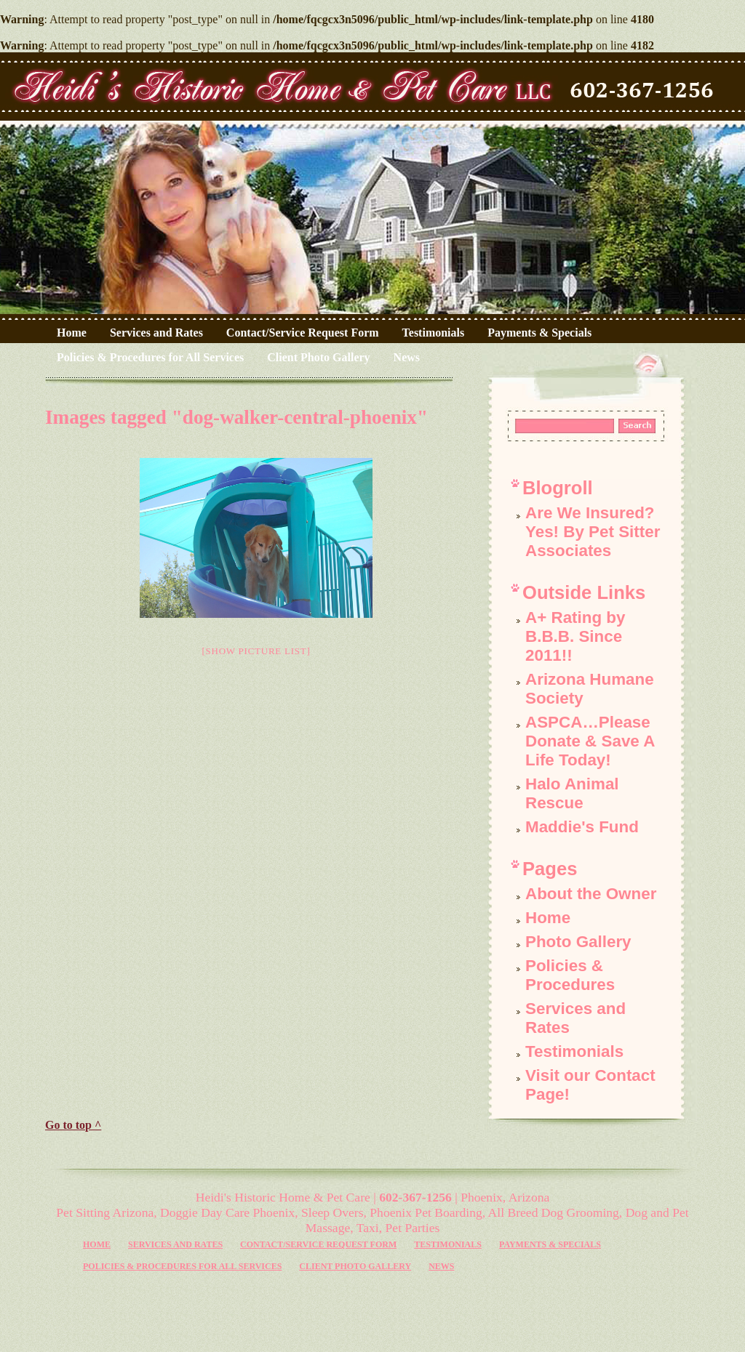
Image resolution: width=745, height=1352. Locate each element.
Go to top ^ (73, 1125)
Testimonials (433, 332)
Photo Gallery (578, 942)
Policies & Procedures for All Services (150, 357)
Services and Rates (156, 332)
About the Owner (590, 894)
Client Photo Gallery (318, 357)
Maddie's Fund (582, 827)
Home (72, 332)
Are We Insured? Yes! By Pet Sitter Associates (592, 532)
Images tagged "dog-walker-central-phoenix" (236, 417)
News (407, 357)
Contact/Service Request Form (302, 332)
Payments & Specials (539, 332)
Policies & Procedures (570, 975)
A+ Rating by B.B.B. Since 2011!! (575, 636)
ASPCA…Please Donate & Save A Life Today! (590, 741)
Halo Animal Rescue (572, 793)
